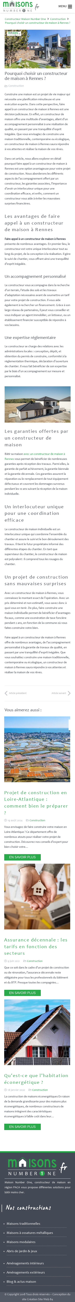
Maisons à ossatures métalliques (30, 1233)
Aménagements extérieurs (26, 1273)
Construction (16, 86)
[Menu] (70, 7)
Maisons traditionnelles (23, 1224)
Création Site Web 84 (40, 1299)
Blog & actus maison (21, 1282)
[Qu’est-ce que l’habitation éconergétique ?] (37, 1064)
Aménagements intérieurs (25, 1263)
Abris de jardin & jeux (22, 1251)
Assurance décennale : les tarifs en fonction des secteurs (36, 947)
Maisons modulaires (21, 1242)
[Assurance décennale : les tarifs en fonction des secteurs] (37, 928)
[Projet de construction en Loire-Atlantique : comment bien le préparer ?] (37, 781)
